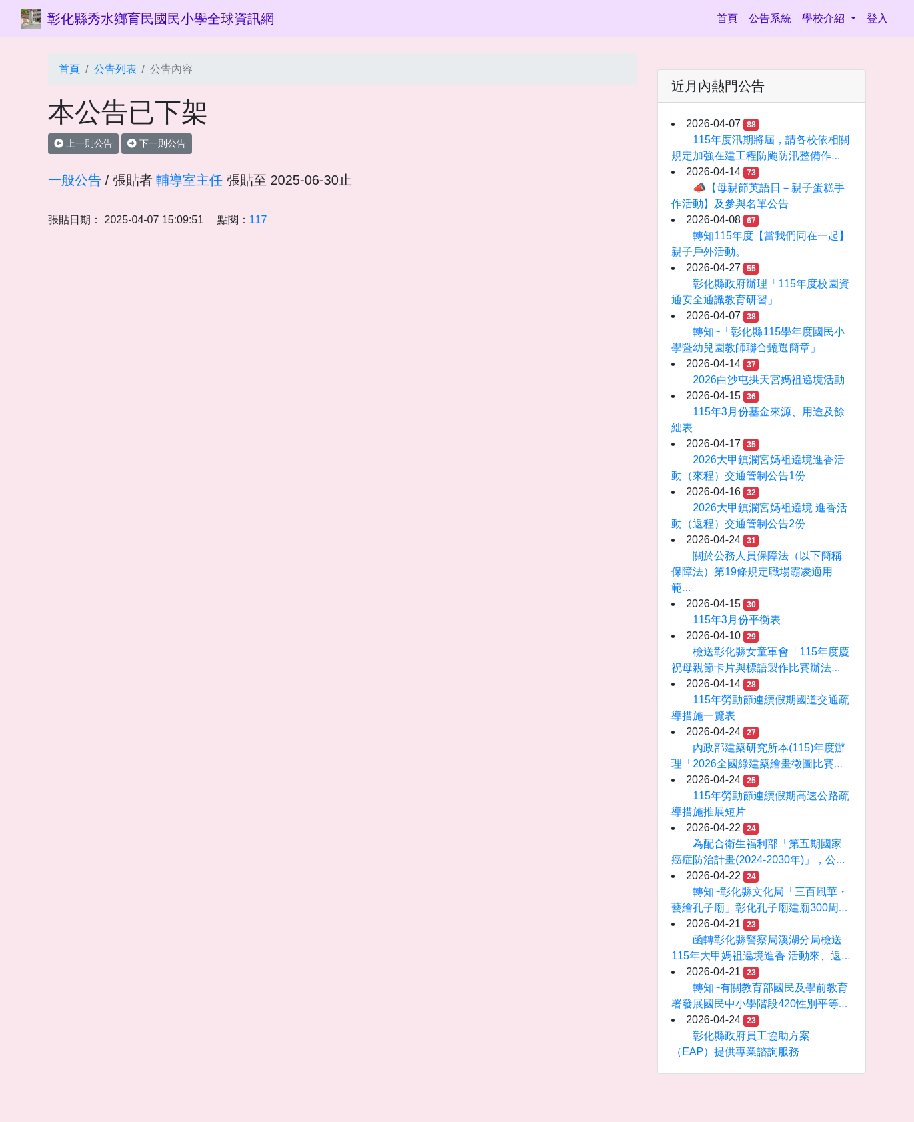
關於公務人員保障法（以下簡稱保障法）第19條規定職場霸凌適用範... (756, 571)
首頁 (730, 17)
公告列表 (115, 69)
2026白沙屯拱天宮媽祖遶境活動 (769, 379)
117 (258, 219)
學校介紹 (824, 18)
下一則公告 (156, 143)
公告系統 (770, 18)
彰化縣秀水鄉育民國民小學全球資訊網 (160, 18)
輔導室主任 (189, 180)
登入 (877, 18)
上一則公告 (83, 143)
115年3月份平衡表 (737, 619)
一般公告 (74, 180)
